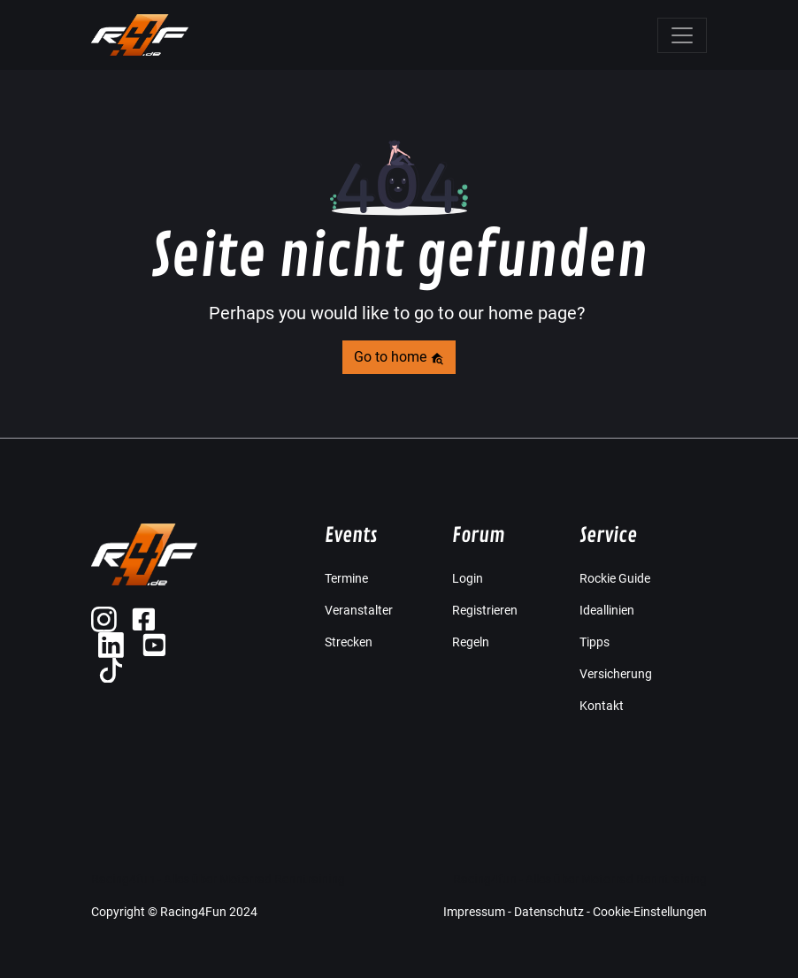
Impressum (474, 912)
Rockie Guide (614, 578)
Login (467, 578)
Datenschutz (549, 912)
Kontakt (601, 706)
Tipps (594, 642)
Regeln (470, 642)
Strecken (348, 642)
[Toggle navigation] (682, 35)
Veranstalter (359, 610)
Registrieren (485, 610)
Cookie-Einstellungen (650, 912)
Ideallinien (606, 610)
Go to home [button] (399, 356)
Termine (346, 578)
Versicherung (615, 674)
